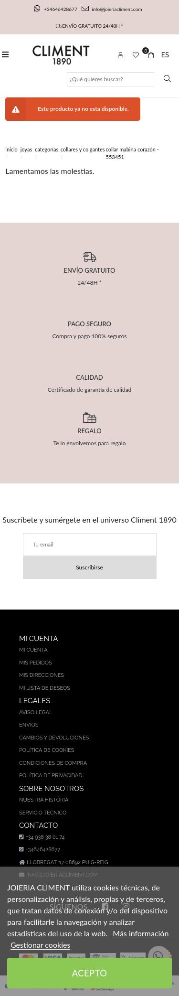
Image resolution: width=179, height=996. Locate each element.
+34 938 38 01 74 (41, 837)
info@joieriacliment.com (112, 9)
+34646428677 (56, 9)
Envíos (28, 725)
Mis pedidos (35, 663)
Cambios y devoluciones (54, 738)
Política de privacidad (50, 775)
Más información (140, 933)
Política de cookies (46, 750)
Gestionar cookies (40, 944)
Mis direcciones (41, 675)
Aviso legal (35, 712)
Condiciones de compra (53, 763)
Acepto (89, 973)
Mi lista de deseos (44, 688)
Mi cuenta (33, 650)
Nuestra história (43, 800)
